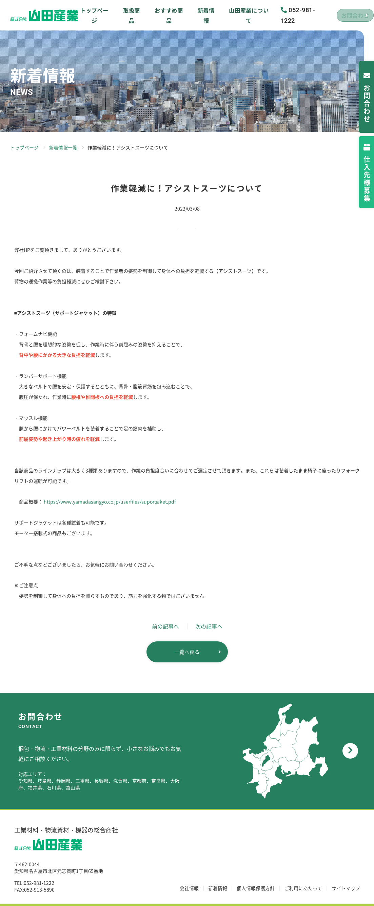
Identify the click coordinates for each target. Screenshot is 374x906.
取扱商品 (125, 15)
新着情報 (192, 15)
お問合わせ (338, 15)
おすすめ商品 (158, 15)
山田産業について (230, 15)
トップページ (91, 15)
